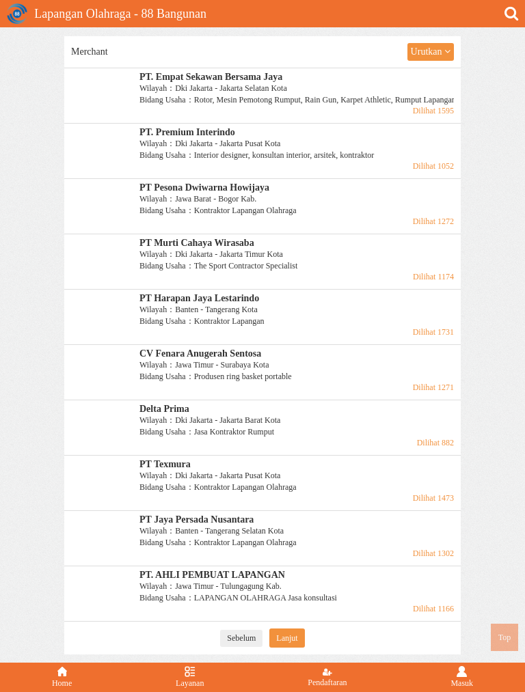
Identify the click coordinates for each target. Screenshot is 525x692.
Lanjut (286, 638)
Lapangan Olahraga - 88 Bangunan (106, 13)
